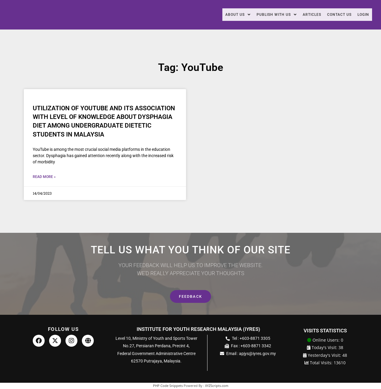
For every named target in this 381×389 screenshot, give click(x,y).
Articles (304, 14)
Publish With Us (264, 14)
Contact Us (335, 14)
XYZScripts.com (216, 386)
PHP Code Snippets (168, 386)
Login (362, 14)
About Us (222, 14)
